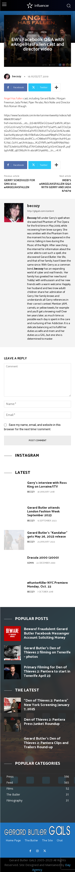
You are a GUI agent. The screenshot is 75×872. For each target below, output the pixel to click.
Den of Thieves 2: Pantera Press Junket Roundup (44, 722)
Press (43, 32)
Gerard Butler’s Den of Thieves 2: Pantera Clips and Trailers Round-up (46, 743)
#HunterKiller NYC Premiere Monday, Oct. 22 (47, 584)
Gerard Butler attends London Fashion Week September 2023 (43, 511)
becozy (16, 76)
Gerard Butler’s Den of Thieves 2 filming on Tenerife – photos (47, 652)
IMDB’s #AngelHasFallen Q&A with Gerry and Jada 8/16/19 (55, 185)
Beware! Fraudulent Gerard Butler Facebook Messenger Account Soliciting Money (46, 633)
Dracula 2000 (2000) (43, 557)
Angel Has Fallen (13, 98)
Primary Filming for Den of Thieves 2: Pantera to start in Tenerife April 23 (47, 671)
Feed (31, 32)
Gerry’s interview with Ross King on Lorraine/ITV (47, 484)
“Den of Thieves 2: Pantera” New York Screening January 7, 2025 (46, 705)
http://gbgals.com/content (40, 211)
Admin (30, 563)
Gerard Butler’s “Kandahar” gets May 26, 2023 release (47, 534)
